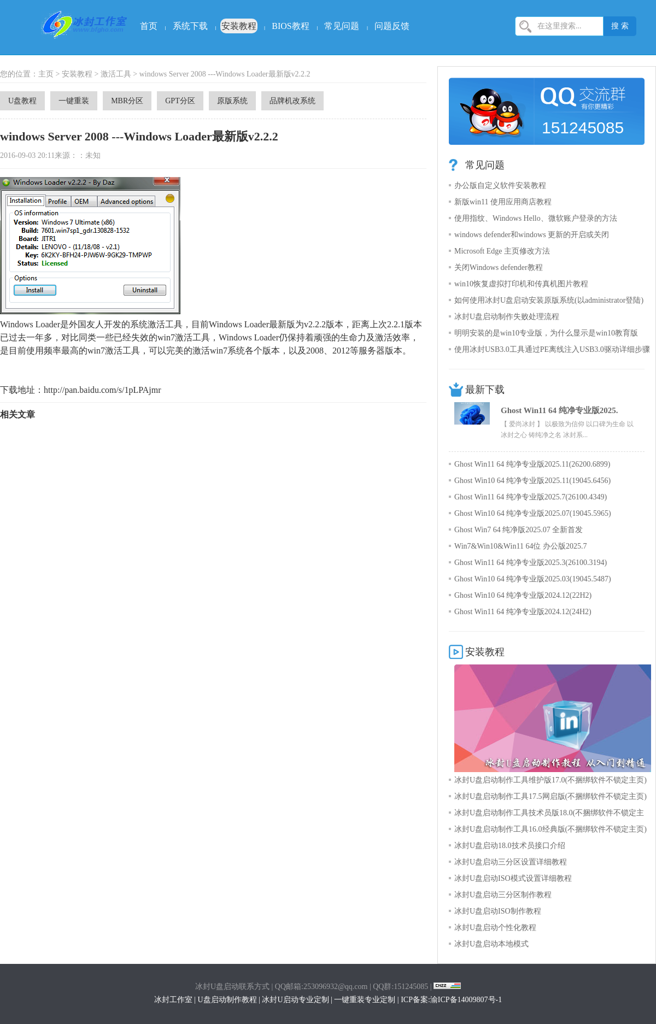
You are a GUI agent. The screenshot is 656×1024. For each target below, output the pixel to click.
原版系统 (232, 101)
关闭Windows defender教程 (498, 267)
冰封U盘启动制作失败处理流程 (506, 317)
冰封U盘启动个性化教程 (495, 927)
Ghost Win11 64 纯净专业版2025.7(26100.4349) (530, 497)
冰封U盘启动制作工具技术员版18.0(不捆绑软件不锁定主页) (549, 815)
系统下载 (190, 26)
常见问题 (341, 26)
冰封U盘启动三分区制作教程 (503, 895)
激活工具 (116, 74)
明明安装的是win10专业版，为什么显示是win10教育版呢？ (546, 335)
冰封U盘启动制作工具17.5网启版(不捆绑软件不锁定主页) (550, 796)
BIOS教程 (290, 26)
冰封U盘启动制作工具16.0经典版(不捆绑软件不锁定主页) (550, 829)
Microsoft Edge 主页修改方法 (502, 251)
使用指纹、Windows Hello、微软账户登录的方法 (535, 218)
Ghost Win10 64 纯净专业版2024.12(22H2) (522, 595)
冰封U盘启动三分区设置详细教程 (510, 862)
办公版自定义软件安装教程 (500, 185)
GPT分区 (180, 101)
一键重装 (73, 101)
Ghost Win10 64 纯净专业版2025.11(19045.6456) (532, 480)
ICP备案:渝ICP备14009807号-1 (451, 1000)
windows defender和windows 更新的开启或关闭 (531, 235)
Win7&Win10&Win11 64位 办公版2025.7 (520, 546)
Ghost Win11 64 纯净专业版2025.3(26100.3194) (530, 562)
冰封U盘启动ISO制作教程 (497, 911)
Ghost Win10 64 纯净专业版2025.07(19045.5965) (532, 513)
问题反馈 (391, 26)
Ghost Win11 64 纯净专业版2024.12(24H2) (522, 612)
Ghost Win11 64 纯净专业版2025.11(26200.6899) (532, 464)
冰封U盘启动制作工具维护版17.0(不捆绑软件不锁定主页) (550, 780)
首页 (148, 26)
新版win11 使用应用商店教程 (503, 202)
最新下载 (485, 389)
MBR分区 (127, 101)
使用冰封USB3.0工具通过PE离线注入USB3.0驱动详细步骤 (552, 349)
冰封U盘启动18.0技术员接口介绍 (509, 845)
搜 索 (620, 26)
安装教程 (238, 26)
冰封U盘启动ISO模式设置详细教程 (513, 878)
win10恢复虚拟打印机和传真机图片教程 (521, 284)
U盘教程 (22, 101)
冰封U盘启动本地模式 (491, 944)
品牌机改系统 (292, 101)
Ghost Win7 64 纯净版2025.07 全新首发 (518, 530)
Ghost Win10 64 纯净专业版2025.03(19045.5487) (532, 579)
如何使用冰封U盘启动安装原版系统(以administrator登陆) (548, 300)
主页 (46, 74)
